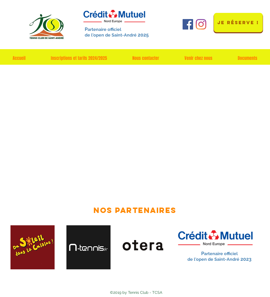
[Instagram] (201, 24)
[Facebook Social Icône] (188, 24)
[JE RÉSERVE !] (238, 22)
